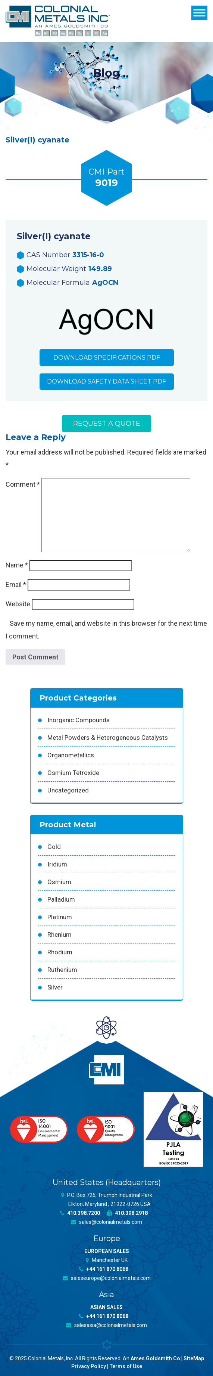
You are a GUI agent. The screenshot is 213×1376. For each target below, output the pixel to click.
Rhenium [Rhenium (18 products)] (59, 934)
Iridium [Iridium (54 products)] (57, 864)
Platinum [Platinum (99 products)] (59, 917)
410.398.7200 (80, 1213)
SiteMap (194, 1358)
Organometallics (70, 755)
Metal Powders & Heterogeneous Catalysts (107, 737)
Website (18, 604)
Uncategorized (68, 790)
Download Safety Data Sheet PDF (106, 381)
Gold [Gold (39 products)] (54, 846)
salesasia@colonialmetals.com (106, 1325)
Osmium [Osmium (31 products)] (59, 882)
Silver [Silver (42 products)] (55, 987)
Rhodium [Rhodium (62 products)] (59, 952)
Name (17, 565)
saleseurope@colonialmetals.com (107, 1278)
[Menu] (199, 13)
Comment (23, 485)
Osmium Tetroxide (73, 772)
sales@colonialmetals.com (106, 1222)
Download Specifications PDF (106, 357)
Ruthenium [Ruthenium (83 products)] (62, 969)
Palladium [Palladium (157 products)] (61, 899)
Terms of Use (126, 1366)
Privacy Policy (88, 1366)
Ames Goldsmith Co (155, 1358)
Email (16, 585)
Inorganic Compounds (78, 720)
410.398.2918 (127, 1213)
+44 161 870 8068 (103, 1269)
